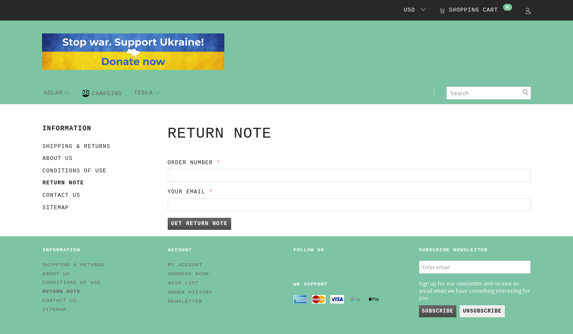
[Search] (526, 93)
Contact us (61, 195)
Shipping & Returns (76, 146)
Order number (190, 162)
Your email (186, 192)
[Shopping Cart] (476, 11)
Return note (63, 183)
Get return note (199, 223)
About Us (57, 158)
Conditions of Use (74, 171)
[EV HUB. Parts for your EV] (133, 51)
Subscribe (438, 311)
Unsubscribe (482, 311)
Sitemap (55, 208)
